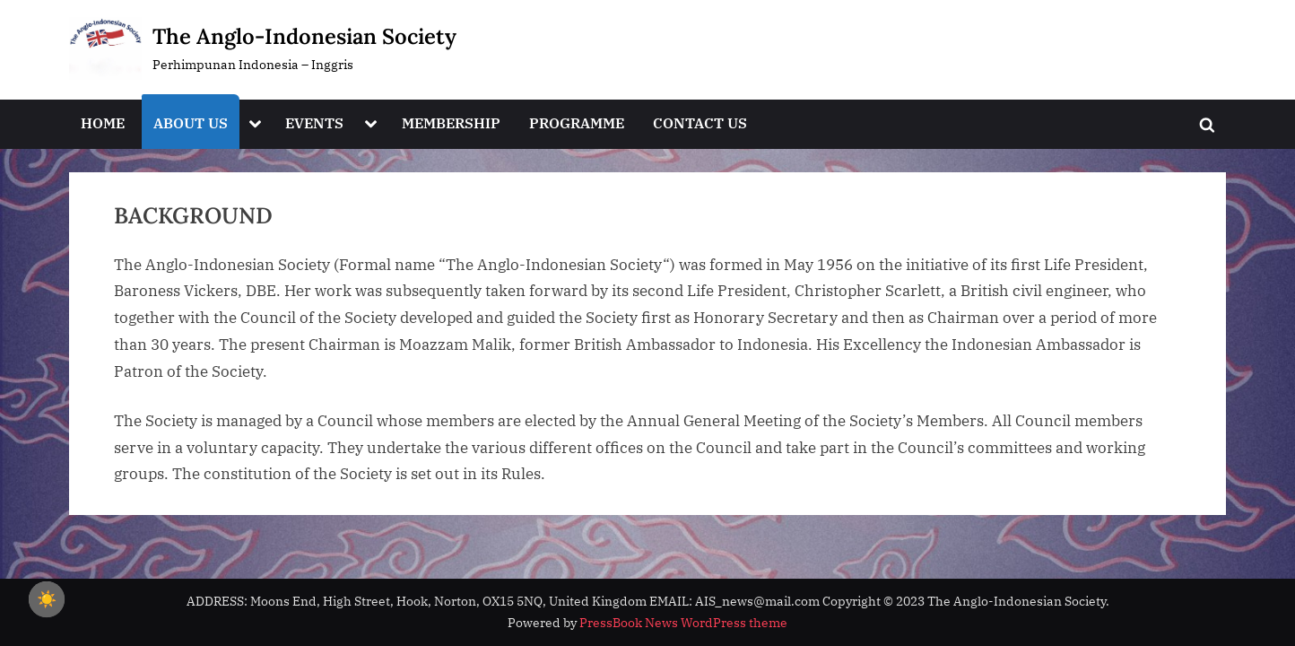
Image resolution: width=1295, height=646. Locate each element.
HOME (103, 122)
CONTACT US (700, 122)
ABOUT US (190, 122)
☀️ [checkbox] (46, 599)
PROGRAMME (576, 122)
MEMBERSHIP (451, 122)
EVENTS (314, 122)
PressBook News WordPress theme (683, 623)
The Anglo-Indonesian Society (304, 36)
